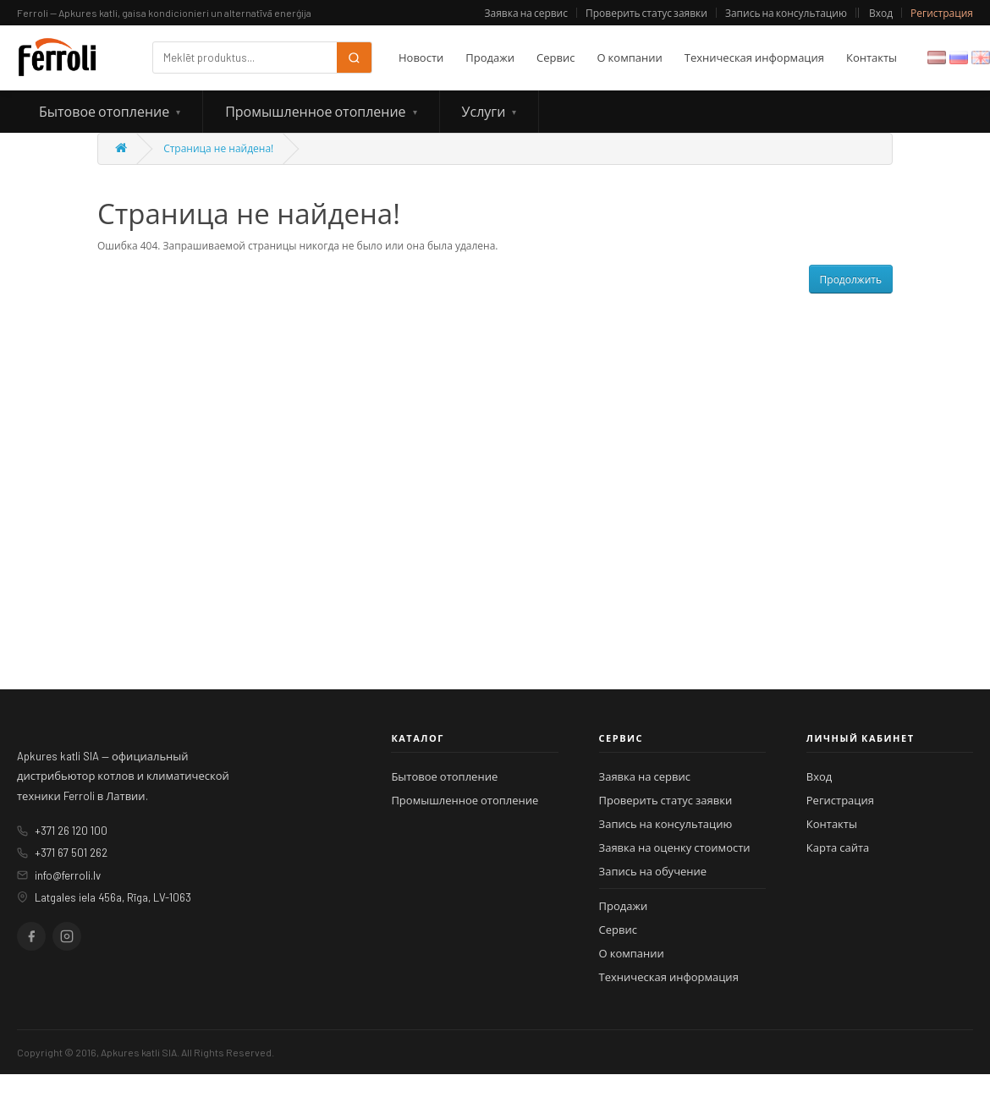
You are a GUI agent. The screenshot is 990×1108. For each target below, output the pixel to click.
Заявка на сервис (526, 13)
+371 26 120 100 (71, 830)
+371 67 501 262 (71, 852)
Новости (421, 57)
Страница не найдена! (218, 148)
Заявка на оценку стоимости (675, 847)
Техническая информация (754, 57)
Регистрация (941, 13)
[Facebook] (31, 936)
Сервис (555, 57)
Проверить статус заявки (646, 13)
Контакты (871, 57)
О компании (629, 57)
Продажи (489, 57)
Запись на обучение (653, 871)
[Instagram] (66, 936)
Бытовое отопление (104, 111)
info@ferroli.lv (68, 875)
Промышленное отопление (315, 111)
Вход (881, 13)
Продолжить (851, 279)
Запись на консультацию (786, 13)
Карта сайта (838, 847)
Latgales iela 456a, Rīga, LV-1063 (113, 897)
